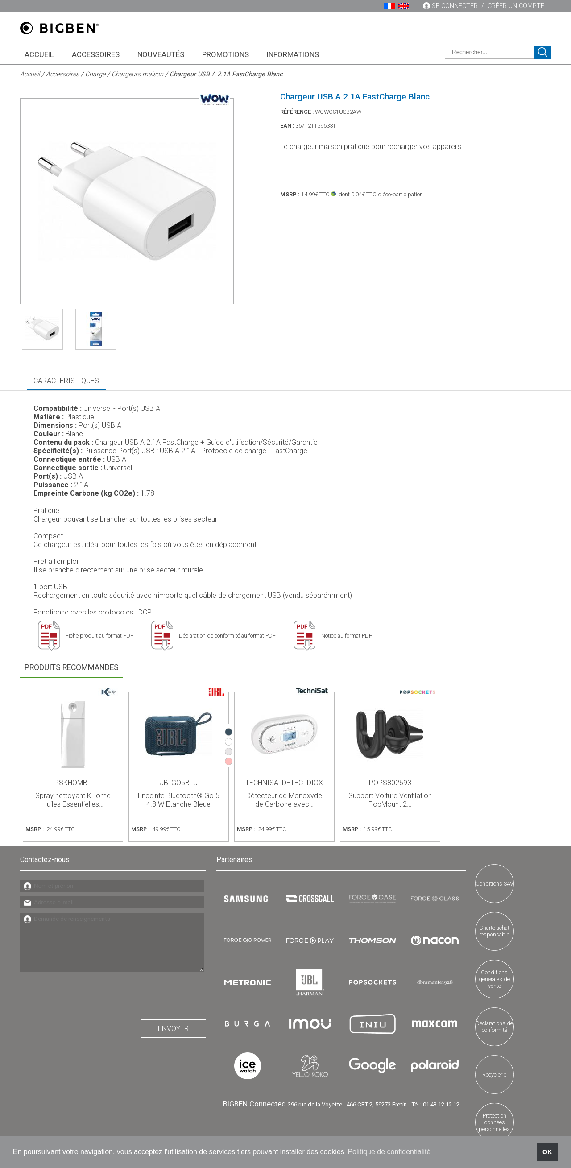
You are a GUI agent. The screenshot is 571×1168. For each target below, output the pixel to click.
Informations (293, 54)
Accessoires (96, 54)
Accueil (39, 54)
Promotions (225, 54)
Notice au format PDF (333, 635)
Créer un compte (516, 6)
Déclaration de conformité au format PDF (213, 635)
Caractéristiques (66, 381)
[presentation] (88, 993)
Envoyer (173, 1028)
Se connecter (455, 6)
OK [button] (547, 1152)
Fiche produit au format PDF (85, 635)
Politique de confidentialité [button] (389, 1152)
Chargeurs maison (137, 74)
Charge (95, 74)
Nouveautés (160, 54)
